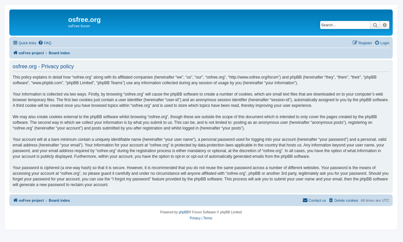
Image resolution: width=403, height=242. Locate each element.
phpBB (184, 212)
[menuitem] (44, 43)
